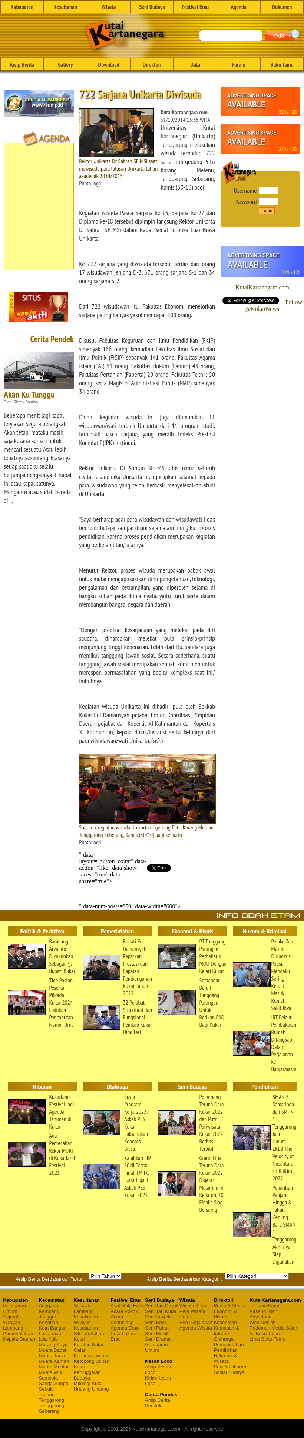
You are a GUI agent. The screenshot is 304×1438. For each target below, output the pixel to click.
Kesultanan (65, 6)
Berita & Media (229, 1305)
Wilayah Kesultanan (86, 1325)
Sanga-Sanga (54, 1383)
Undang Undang (91, 1389)
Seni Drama (158, 1339)
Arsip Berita (22, 64)
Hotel (185, 1317)
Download (108, 64)
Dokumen (282, 6)
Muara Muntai (53, 1367)
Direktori (152, 64)
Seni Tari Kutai (160, 1311)
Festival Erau (195, 6)
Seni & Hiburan (230, 1367)
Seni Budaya (152, 6)
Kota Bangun (53, 1328)
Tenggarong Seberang (52, 1408)
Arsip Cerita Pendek (157, 1402)
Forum (238, 64)
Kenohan (48, 1322)
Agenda (239, 6)
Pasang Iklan (263, 1311)
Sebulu (46, 1389)
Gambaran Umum (14, 1308)
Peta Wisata (192, 1311)
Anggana (48, 1305)
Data (195, 64)
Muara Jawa (52, 1355)
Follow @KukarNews (273, 305)
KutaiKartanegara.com (262, 287)
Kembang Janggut (49, 1314)
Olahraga (224, 1339)
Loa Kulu (48, 1339)
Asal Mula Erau (126, 1305)
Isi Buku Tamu (265, 1333)
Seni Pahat (157, 1328)
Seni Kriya (156, 1322)
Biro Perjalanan (195, 1322)
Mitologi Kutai (88, 1383)
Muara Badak (53, 1350)
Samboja (48, 1378)
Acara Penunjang (121, 1319)
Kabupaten (22, 6)
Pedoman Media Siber (273, 1328)
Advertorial (261, 1317)
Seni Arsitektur (160, 1317)
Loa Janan (50, 1333)
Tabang (47, 1394)
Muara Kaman (54, 1361)
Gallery (65, 64)
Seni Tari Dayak (162, 1305)
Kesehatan (225, 1322)
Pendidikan (226, 1350)
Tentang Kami (264, 1305)
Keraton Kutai (88, 1344)
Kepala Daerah (19, 1339)
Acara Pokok (124, 1311)
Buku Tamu (281, 64)
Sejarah (11, 1317)
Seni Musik (157, 1333)
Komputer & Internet (226, 1330)
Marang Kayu (53, 1344)
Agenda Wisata (195, 1328)
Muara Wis (50, 1372)
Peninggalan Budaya (87, 1375)
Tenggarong (52, 1400)
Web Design (263, 1322)
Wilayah (11, 1322)
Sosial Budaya (229, 1372)
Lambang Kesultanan (86, 1314)
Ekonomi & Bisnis (225, 1314)
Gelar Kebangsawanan (92, 1352)
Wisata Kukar (193, 1305)
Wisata (109, 6)
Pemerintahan (18, 1333)
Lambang (13, 1328)
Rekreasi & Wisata (226, 1358)
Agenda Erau (124, 1328)
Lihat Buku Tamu (267, 1339)
